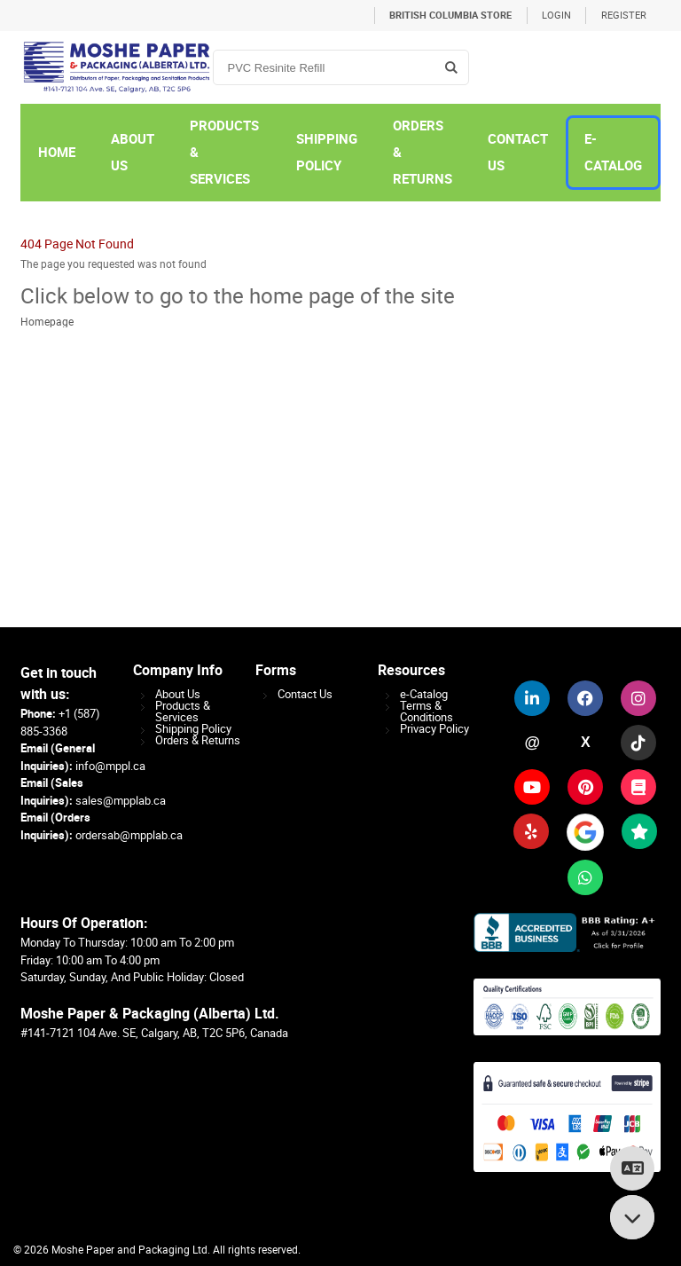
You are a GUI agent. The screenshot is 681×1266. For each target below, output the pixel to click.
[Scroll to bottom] (632, 1217)
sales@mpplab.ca (120, 800)
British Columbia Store (450, 15)
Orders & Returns (197, 740)
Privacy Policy (434, 728)
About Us (177, 694)
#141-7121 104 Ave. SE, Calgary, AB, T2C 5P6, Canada (154, 1033)
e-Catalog (424, 694)
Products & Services (182, 711)
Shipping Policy (193, 728)
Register (623, 15)
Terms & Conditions (426, 711)
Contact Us (305, 694)
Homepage (47, 322)
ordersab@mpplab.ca (129, 835)
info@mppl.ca (110, 766)
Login (556, 15)
